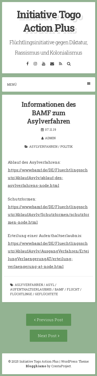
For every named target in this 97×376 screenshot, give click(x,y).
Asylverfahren (43, 146)
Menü (48, 84)
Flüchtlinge (21, 294)
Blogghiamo (36, 366)
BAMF (59, 289)
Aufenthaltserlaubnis (31, 289)
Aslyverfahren (29, 285)
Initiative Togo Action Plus (48, 20)
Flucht (73, 289)
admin (50, 138)
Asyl (50, 285)
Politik (66, 146)
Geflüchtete (46, 294)
